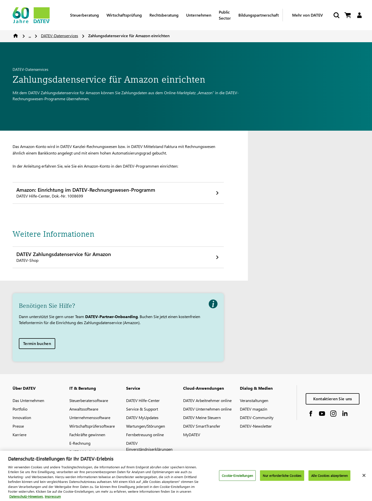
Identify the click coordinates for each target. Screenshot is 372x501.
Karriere (19, 434)
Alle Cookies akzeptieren (329, 478)
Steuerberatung (84, 15)
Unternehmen (198, 15)
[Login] (359, 15)
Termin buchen (37, 343)
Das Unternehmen (28, 400)
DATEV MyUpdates (142, 417)
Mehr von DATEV (307, 15)
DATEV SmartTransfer (201, 426)
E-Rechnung (79, 443)
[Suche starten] (336, 15)
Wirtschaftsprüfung (124, 15)
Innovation (22, 417)
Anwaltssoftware (83, 409)
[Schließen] (363, 477)
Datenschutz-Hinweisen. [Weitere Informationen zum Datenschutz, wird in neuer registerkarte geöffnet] (26, 498)
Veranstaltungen (254, 400)
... (30, 35)
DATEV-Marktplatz (85, 451)
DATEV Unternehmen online (207, 409)
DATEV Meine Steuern (202, 417)
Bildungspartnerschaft (258, 15)
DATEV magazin (253, 409)
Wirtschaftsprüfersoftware (92, 426)
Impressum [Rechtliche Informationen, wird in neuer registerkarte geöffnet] (53, 498)
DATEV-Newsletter (256, 426)
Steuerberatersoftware (88, 400)
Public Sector (225, 15)
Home (16, 36)
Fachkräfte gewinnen (87, 434)
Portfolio (20, 409)
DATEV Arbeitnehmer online (207, 400)
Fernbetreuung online (145, 434)
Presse (18, 426)
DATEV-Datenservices (59, 35)
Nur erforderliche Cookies (282, 478)
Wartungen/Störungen (145, 426)
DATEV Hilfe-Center (143, 400)
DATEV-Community (257, 417)
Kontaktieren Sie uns (332, 398)
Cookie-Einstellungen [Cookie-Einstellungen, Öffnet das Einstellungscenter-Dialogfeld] (237, 478)
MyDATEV (191, 434)
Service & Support (142, 409)
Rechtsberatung (164, 15)
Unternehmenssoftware (89, 417)
